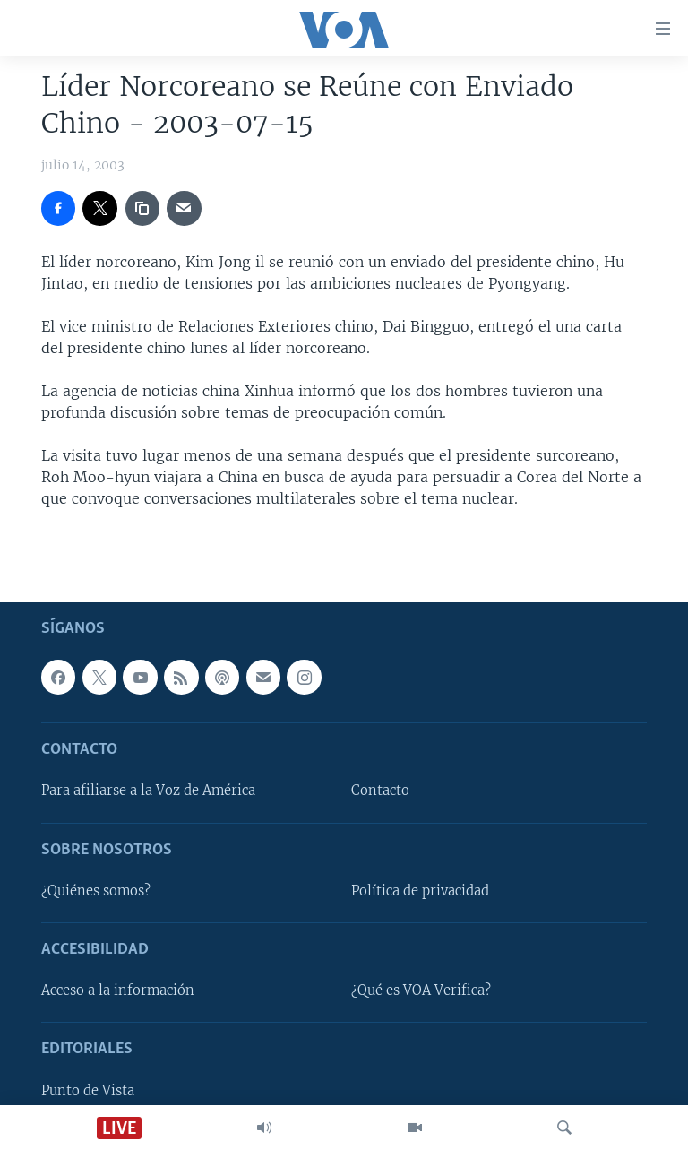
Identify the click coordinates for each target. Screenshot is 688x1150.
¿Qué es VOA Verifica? (421, 990)
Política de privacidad (420, 891)
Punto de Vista (87, 1090)
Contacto (380, 791)
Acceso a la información (117, 990)
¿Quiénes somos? (95, 891)
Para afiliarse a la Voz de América (148, 791)
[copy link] (142, 208)
